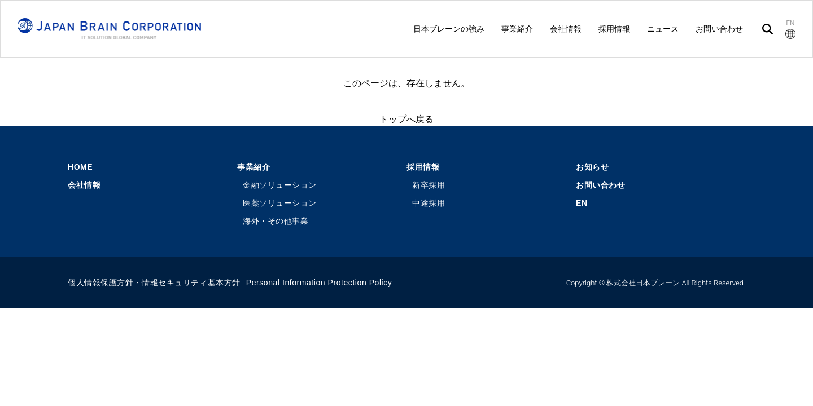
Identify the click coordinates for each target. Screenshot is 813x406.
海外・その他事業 (275, 221)
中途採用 (428, 203)
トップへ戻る (406, 119)
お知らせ (592, 166)
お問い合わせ (600, 184)
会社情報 (84, 184)
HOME (80, 166)
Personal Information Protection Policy (319, 282)
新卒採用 (428, 184)
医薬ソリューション (280, 203)
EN (582, 203)
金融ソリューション (280, 184)
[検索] (767, 29)
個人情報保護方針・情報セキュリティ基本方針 (154, 282)
